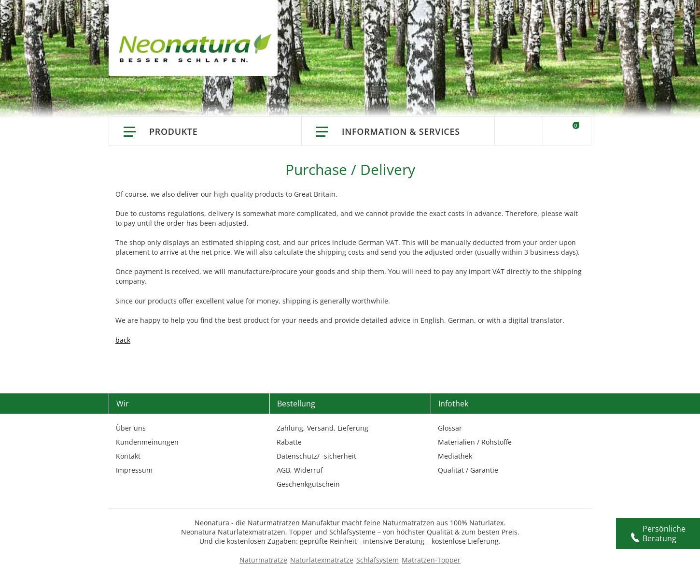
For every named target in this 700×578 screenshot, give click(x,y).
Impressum (134, 470)
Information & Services (401, 131)
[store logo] (198, 48)
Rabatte (289, 442)
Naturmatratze (263, 559)
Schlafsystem (377, 559)
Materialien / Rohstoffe (475, 442)
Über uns (131, 428)
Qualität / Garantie (468, 470)
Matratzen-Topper (431, 559)
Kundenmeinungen (147, 442)
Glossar (450, 428)
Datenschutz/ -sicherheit (316, 456)
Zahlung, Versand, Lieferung (322, 428)
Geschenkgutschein (308, 484)
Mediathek (455, 456)
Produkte (173, 131)
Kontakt (128, 456)
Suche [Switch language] (519, 131)
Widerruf (308, 470)
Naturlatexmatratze (321, 559)
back (122, 340)
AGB (283, 470)
